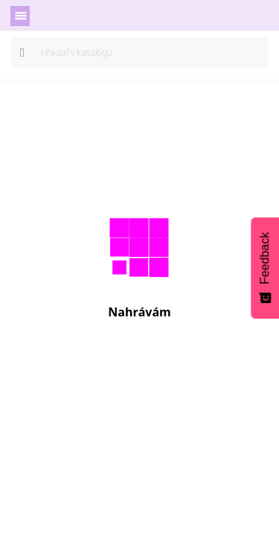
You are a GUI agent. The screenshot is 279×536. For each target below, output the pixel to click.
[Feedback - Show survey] (265, 268)
